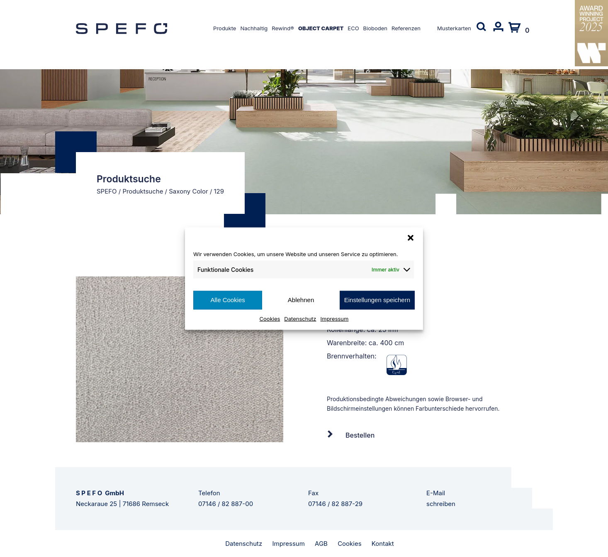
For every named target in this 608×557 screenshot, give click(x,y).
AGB (321, 543)
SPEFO (107, 191)
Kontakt (383, 543)
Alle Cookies (227, 299)
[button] (410, 238)
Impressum (335, 318)
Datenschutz (300, 318)
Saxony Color (188, 191)
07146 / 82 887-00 (225, 504)
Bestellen (360, 435)
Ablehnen (301, 299)
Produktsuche (142, 191)
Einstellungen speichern (377, 299)
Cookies (270, 318)
